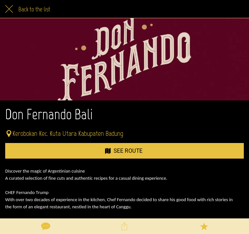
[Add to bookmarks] (204, 226)
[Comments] (45, 226)
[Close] (9, 9)
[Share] (124, 226)
